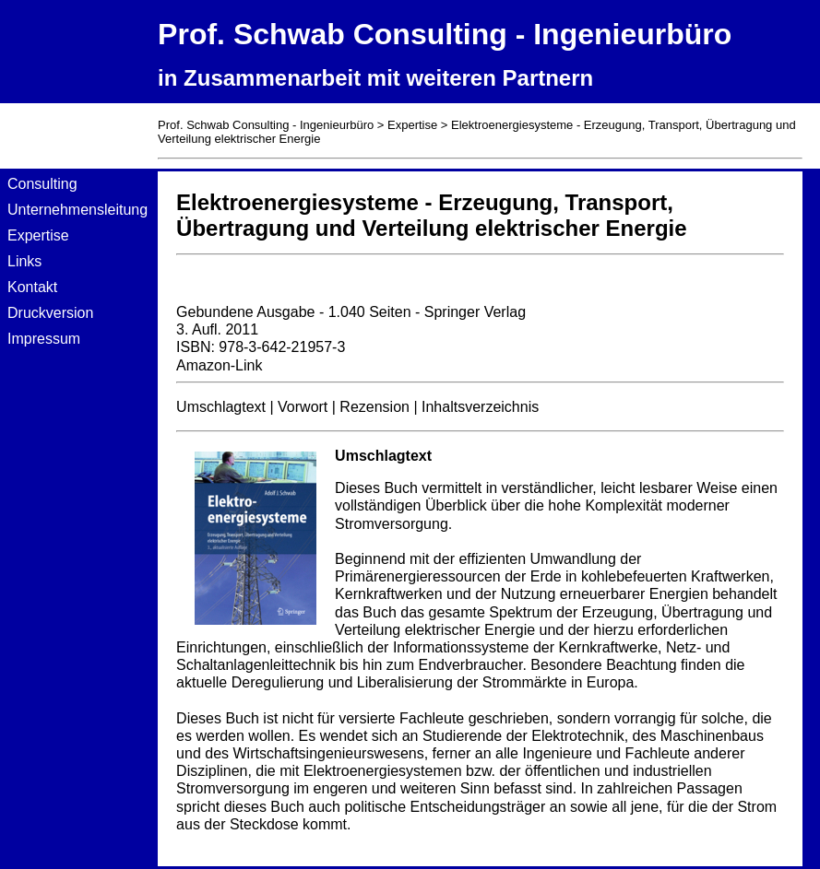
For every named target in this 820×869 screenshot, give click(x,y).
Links (24, 261)
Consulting (42, 184)
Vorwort (302, 407)
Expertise (38, 235)
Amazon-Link (219, 365)
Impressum (43, 338)
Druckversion (50, 313)
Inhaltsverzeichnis (480, 407)
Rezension (374, 407)
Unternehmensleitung (77, 209)
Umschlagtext (221, 407)
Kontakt (32, 287)
